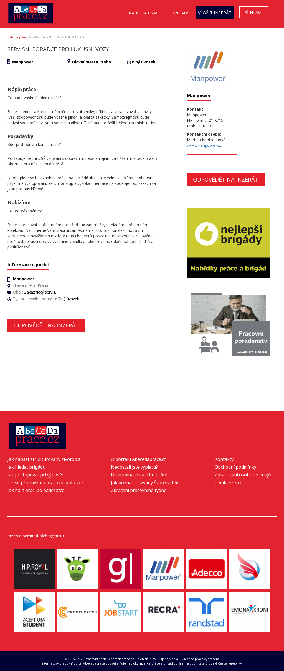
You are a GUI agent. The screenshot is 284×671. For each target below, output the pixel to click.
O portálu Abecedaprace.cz (138, 459)
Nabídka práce (145, 13)
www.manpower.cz (204, 145)
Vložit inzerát (214, 12)
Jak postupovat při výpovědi (36, 475)
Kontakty (224, 459)
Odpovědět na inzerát (46, 325)
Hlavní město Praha (91, 61)
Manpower (22, 61)
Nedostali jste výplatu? (134, 467)
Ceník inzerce (228, 482)
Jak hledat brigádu (26, 467)
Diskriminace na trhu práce (139, 475)
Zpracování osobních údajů (243, 475)
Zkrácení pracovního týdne (138, 490)
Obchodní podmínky (235, 467)
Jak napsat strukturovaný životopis (43, 459)
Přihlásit (253, 12)
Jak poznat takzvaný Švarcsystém (145, 482)
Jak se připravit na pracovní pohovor (45, 482)
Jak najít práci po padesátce (35, 490)
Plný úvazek (144, 61)
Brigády (180, 13)
